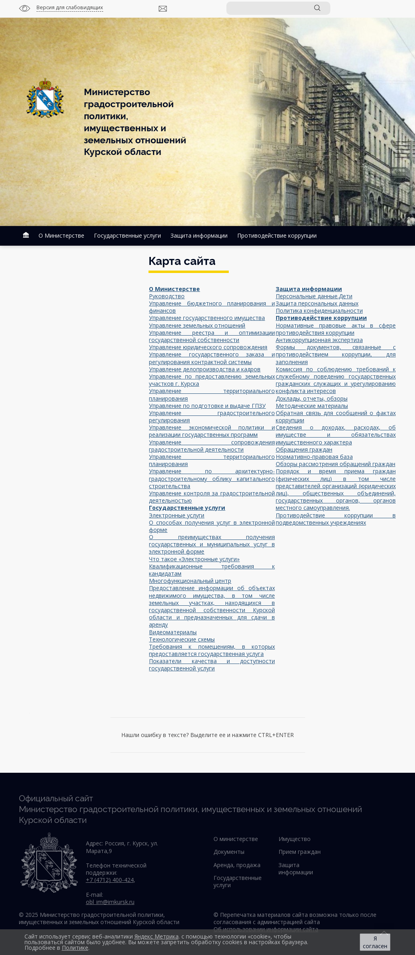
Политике (75, 947)
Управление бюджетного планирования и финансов (212, 306)
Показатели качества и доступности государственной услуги (212, 664)
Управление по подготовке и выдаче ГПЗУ (207, 405)
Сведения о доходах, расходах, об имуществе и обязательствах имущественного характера (336, 435)
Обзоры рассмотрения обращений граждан (335, 464)
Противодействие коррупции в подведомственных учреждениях (336, 518)
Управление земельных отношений (197, 325)
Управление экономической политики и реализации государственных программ (212, 431)
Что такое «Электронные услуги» (194, 559)
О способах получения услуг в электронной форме (212, 526)
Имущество (295, 839)
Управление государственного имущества (207, 318)
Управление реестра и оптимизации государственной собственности (212, 336)
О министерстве (236, 839)
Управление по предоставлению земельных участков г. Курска (212, 380)
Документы (229, 851)
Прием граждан (300, 851)
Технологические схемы (182, 639)
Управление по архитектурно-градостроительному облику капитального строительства (212, 478)
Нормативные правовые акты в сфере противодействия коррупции (336, 329)
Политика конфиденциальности (319, 310)
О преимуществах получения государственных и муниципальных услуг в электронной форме (212, 544)
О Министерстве (61, 235)
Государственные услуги (127, 235)
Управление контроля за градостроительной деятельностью (212, 496)
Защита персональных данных (317, 303)
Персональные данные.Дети (314, 296)
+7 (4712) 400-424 (110, 880)
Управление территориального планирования (212, 394)
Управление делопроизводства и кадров (204, 369)
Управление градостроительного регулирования (212, 416)
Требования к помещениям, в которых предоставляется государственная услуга (212, 650)
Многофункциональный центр (190, 580)
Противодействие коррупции (277, 235)
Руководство (167, 296)
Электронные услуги (176, 515)
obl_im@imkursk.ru (110, 902)
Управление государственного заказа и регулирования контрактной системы (212, 357)
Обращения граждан (304, 449)
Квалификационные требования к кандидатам (212, 569)
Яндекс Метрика (156, 936)
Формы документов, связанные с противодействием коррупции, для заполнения (336, 354)
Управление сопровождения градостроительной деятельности (212, 445)
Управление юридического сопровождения (208, 347)
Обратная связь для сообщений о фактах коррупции (336, 416)
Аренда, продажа (237, 865)
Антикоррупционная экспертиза (319, 340)
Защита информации (199, 235)
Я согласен (375, 942)
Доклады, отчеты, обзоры (312, 398)
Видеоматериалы (173, 632)
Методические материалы (312, 405)
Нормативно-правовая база (314, 456)
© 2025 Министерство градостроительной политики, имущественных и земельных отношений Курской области (99, 918)
